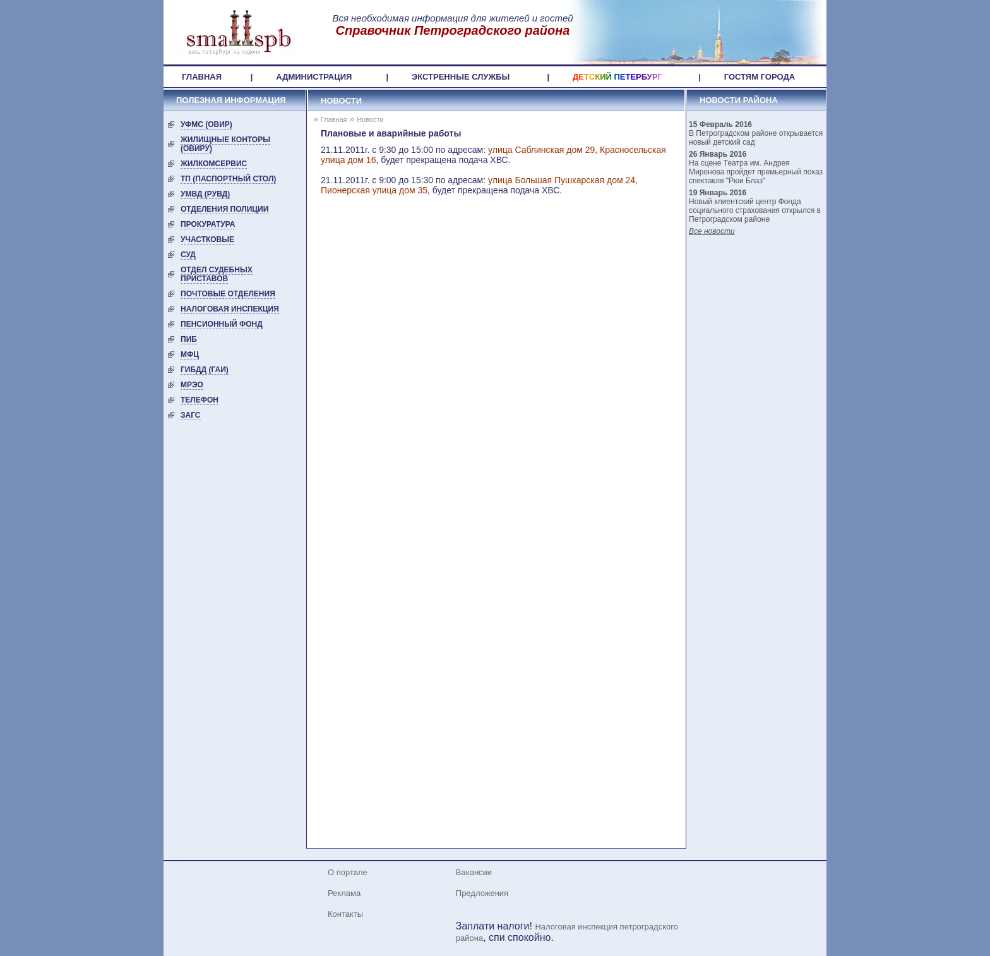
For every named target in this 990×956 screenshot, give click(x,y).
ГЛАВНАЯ (202, 77)
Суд (188, 254)
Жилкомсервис (214, 163)
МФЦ (190, 354)
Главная (334, 119)
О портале (347, 872)
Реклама (344, 893)
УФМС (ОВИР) (206, 124)
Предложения (482, 893)
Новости (341, 101)
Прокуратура (208, 224)
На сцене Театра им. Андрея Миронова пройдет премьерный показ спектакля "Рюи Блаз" (756, 172)
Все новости (712, 231)
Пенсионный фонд (222, 324)
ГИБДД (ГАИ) (205, 369)
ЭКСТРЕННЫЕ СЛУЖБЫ (461, 77)
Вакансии (474, 872)
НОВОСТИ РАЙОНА (739, 100)
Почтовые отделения (228, 293)
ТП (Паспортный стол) (228, 178)
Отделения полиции (224, 209)
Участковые (207, 239)
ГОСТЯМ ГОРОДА (759, 77)
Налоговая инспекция (230, 309)
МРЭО (192, 384)
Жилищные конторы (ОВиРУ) (225, 144)
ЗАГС (191, 415)
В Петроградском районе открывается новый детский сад (756, 138)
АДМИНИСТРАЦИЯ (314, 77)
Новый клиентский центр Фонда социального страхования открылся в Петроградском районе (755, 210)
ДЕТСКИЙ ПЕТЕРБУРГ (617, 77)
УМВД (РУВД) (205, 194)
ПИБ (189, 339)
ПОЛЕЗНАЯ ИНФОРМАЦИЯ (231, 100)
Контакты (345, 914)
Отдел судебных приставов (217, 274)
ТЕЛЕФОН (199, 400)
